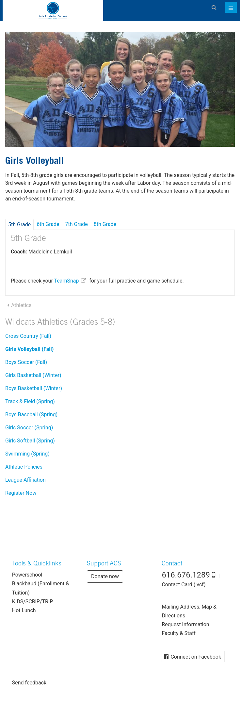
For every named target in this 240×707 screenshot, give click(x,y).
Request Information (185, 624)
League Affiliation (25, 480)
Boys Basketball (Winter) (33, 388)
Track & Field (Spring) (30, 401)
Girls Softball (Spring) (30, 441)
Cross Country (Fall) (28, 336)
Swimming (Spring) (27, 454)
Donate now (105, 576)
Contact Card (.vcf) (183, 584)
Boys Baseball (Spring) (31, 414)
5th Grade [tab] (19, 224)
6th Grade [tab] (48, 224)
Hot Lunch (24, 610)
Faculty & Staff (179, 633)
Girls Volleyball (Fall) (29, 349)
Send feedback (29, 683)
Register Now (20, 493)
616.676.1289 (186, 574)
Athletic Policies (23, 467)
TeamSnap (66, 281)
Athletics (21, 305)
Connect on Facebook (195, 657)
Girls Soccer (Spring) (29, 427)
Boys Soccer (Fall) (26, 362)
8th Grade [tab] (105, 224)
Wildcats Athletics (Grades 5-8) (60, 323)
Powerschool (27, 575)
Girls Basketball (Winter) (33, 375)
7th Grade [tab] (76, 224)
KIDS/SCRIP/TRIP (32, 601)
